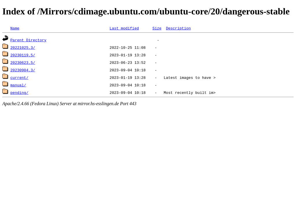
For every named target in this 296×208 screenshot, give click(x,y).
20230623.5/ (22, 62)
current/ (19, 77)
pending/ (19, 92)
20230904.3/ (22, 70)
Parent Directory (28, 39)
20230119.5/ (22, 54)
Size (156, 28)
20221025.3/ (22, 47)
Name (14, 28)
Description (178, 28)
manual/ (18, 85)
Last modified (124, 28)
